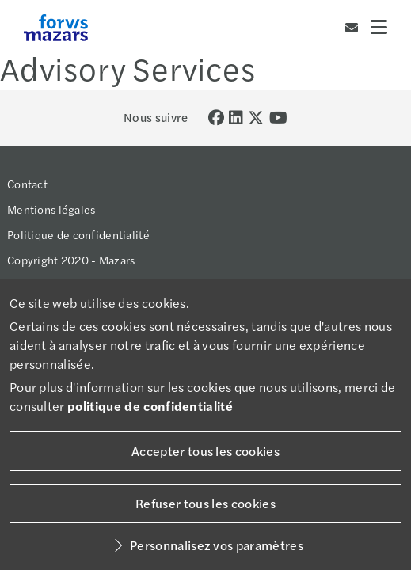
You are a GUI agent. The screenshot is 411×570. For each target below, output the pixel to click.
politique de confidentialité (150, 406)
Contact (27, 183)
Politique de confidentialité (78, 234)
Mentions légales (51, 209)
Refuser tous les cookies (205, 503)
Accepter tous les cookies (205, 451)
